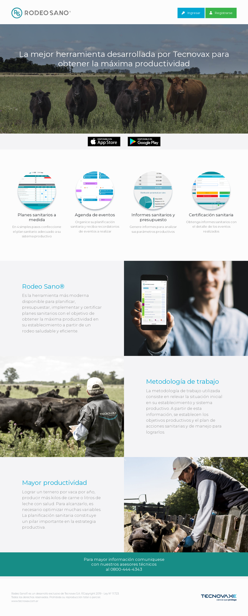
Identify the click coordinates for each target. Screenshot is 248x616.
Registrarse (220, 13)
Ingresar (191, 13)
